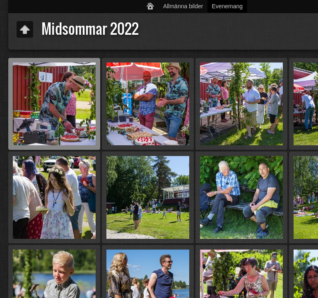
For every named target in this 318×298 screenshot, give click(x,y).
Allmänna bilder (183, 6)
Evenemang (227, 6)
